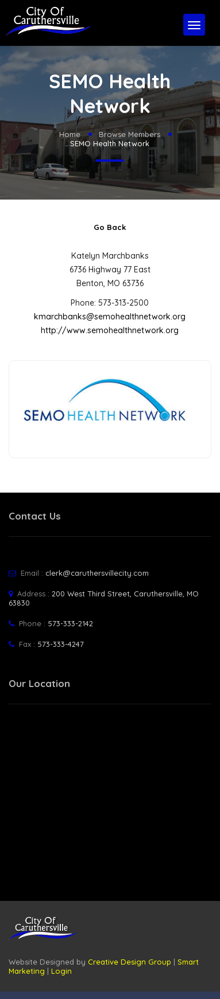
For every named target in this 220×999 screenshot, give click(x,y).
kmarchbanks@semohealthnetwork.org (110, 316)
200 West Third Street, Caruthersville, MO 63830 (104, 598)
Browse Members (129, 134)
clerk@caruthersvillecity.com (97, 572)
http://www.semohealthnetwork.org (110, 330)
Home (69, 134)
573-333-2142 (70, 623)
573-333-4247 (60, 644)
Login (61, 970)
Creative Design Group (129, 961)
